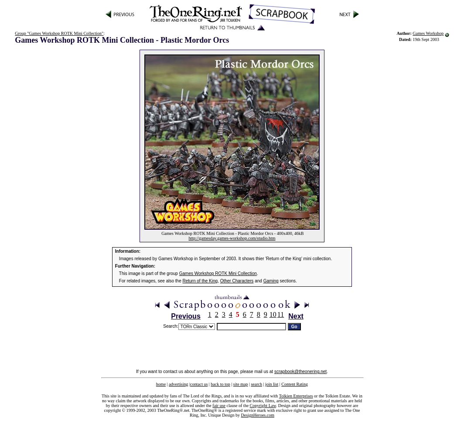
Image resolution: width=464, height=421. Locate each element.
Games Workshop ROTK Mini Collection (218, 273)
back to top (220, 384)
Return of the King (200, 280)
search (256, 384)
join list (271, 384)
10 (273, 314)
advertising (178, 384)
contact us (199, 384)
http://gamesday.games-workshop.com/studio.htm (231, 238)
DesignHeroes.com (257, 415)
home (161, 384)
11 (280, 314)
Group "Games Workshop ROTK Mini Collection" (59, 33)
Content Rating (294, 384)
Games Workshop (428, 33)
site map (240, 384)
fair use (218, 405)
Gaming (271, 280)
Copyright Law (263, 405)
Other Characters (237, 280)
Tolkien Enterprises (296, 396)
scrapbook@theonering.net (300, 371)
